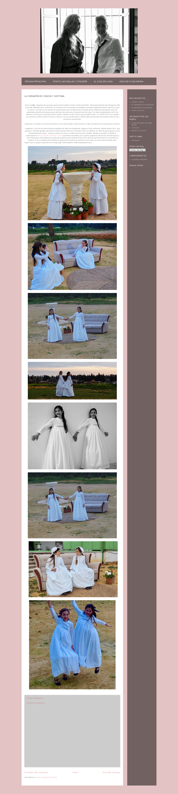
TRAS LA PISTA (137, 110)
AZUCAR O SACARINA (131, 81)
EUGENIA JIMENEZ (139, 159)
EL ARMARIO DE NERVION (142, 105)
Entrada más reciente (36, 772)
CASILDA (135, 128)
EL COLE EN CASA (103, 81)
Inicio (75, 772)
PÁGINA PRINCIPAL (35, 81)
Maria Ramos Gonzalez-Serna (50, 135)
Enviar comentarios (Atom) (46, 777)
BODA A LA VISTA (138, 130)
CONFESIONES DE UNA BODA (141, 124)
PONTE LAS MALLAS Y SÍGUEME (70, 81)
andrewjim (135, 140)
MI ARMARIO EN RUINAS (141, 107)
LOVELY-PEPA (137, 102)
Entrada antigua (111, 772)
